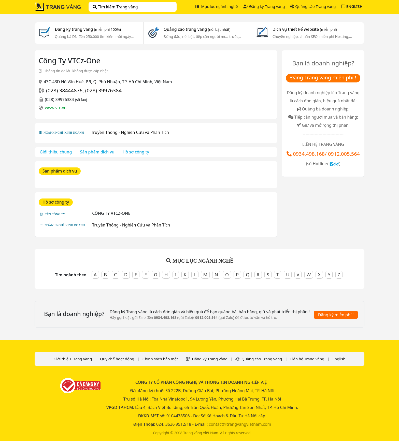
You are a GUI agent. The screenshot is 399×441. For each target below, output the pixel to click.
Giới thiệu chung (56, 152)
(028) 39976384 (103, 90)
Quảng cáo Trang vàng (313, 6)
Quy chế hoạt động (117, 358)
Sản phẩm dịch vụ (97, 152)
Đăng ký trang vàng (88, 29)
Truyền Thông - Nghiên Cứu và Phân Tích (130, 132)
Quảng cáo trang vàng (197, 29)
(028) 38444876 (64, 90)
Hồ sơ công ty (136, 152)
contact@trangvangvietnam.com (240, 424)
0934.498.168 (309, 153)
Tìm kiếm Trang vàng (115, 7)
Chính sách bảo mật (160, 358)
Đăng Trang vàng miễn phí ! (323, 77)
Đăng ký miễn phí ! (336, 315)
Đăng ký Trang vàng (264, 6)
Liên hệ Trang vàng (307, 358)
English (339, 358)
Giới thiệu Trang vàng (72, 358)
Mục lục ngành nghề (216, 6)
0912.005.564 (344, 153)
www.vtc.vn (55, 107)
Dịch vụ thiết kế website (305, 29)
